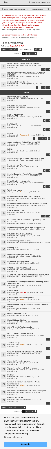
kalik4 (22, 263)
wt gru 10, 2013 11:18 (37, 229)
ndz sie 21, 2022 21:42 (34, 117)
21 (49, 139)
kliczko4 (22, 223)
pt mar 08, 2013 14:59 (42, 242)
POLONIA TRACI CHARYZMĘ (19, 234)
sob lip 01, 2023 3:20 (33, 144)
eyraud (22, 65)
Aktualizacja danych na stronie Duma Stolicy (26, 227)
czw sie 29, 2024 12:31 (35, 98)
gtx (21, 363)
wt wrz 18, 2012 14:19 (31, 269)
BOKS (9, 149)
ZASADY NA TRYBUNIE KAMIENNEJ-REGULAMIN (28, 275)
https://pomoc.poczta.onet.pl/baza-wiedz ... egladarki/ (21, 30)
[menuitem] (6, 2)
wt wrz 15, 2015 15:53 (38, 135)
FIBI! (21, 322)
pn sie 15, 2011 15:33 (30, 363)
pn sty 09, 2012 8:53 (33, 308)
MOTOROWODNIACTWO (17, 97)
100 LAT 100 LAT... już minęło (19, 327)
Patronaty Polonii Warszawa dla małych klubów (27, 204)
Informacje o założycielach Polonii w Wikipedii (26, 391)
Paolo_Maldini (24, 198)
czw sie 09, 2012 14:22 (33, 285)
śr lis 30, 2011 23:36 (31, 322)
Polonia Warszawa (12, 42)
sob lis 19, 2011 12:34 (32, 329)
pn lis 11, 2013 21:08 (33, 235)
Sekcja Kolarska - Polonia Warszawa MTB (24, 174)
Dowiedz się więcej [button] (13, 437)
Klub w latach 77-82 (15, 211)
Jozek (22, 126)
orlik (21, 315)
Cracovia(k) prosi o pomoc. (18, 361)
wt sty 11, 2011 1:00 (33, 385)
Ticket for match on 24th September (22, 368)
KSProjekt (23, 335)
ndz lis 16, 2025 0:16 (32, 77)
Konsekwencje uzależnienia (19, 241)
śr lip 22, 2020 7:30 (32, 167)
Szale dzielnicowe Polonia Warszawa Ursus (25, 158)
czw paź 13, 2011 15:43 (35, 344)
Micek (22, 249)
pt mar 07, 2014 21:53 (32, 212)
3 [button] (29, 54)
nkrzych (22, 117)
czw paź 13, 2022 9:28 (33, 151)
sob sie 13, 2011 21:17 (36, 370)
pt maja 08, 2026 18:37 (35, 83)
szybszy (22, 235)
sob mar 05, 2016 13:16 (33, 126)
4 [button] (32, 54)
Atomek (22, 192)
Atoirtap (22, 107)
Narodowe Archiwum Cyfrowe (19, 254)
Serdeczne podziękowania (18, 261)
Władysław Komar (15, 190)
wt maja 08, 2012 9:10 (35, 292)
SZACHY (11, 133)
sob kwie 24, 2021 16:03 (34, 160)
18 (39, 139)
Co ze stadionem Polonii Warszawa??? (23, 142)
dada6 (22, 151)
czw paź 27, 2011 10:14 (36, 335)
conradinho (23, 370)
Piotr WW (20, 46)
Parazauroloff (24, 135)
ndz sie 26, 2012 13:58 (34, 276)
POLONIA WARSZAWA (16, 106)
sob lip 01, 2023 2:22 (33, 107)
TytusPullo (23, 98)
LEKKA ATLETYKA (15, 115)
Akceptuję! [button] (25, 444)
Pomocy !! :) (12, 248)
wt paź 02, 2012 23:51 (33, 256)
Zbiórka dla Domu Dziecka (18, 82)
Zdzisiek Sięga (13, 343)
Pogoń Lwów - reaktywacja (18, 181)
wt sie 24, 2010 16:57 (35, 399)
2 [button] (26, 54)
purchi (22, 77)
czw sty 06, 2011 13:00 (33, 392)
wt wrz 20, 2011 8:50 (34, 353)
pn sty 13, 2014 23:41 (34, 223)
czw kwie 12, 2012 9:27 (34, 299)
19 (42, 139)
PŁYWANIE (12, 124)
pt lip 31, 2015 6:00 (33, 192)
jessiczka (23, 399)
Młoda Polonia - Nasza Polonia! (20, 334)
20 (45, 139)
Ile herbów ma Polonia (16, 165)
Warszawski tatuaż (15, 398)
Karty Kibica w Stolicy (16, 320)
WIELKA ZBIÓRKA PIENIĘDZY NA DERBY (24, 352)
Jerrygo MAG (24, 229)
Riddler (22, 160)
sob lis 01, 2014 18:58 (38, 205)
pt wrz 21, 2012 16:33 (32, 263)
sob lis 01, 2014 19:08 (38, 198)
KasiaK (22, 376)
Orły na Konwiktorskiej (17, 313)
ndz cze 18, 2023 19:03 (33, 65)
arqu (21, 269)
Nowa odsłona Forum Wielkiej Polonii (23, 64)
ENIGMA (23, 83)
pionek (22, 285)
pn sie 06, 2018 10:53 (33, 176)
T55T (21, 329)
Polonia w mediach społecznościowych (23, 197)
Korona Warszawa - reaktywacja (20, 297)
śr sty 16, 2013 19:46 (32, 249)
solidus (22, 256)
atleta (21, 212)
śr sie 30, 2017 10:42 (37, 183)
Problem (10, 375)
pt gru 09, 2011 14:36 (31, 315)
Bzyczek (13, 46)
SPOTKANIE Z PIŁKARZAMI (19, 268)
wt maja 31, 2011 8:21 (33, 376)
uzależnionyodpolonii (27, 242)
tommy (22, 392)
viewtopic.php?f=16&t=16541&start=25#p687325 (19, 37)
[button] (35, 53)
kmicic (22, 176)
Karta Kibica (12, 291)
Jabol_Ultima (24, 183)
